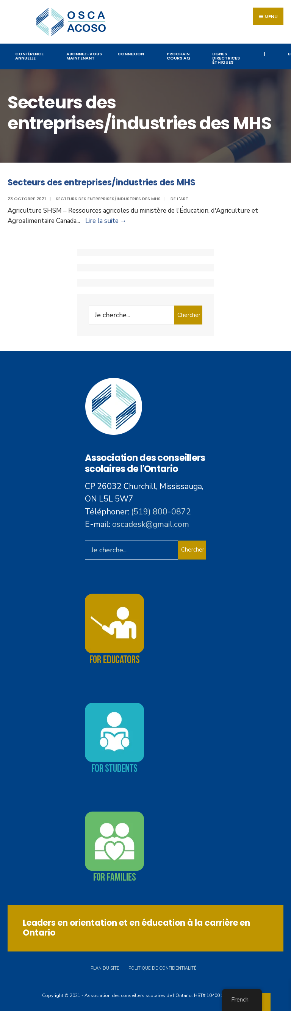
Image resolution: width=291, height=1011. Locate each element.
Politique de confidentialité (162, 968)
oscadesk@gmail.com (150, 524)
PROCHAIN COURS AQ (178, 56)
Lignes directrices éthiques (226, 58)
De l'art (179, 199)
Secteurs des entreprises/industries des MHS (102, 182)
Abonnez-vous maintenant (84, 56)
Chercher (188, 315)
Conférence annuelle (29, 56)
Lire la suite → (106, 220)
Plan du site (105, 968)
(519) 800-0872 (161, 511)
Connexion (130, 54)
